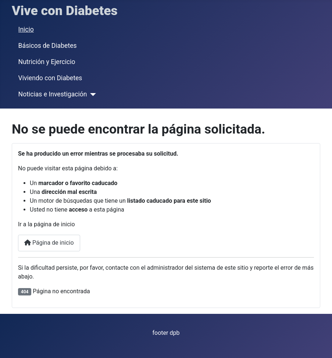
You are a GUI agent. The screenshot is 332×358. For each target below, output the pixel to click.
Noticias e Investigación (52, 94)
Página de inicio (49, 242)
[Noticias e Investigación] (91, 94)
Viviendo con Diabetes (50, 78)
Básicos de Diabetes (47, 45)
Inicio (26, 29)
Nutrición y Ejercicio (46, 61)
